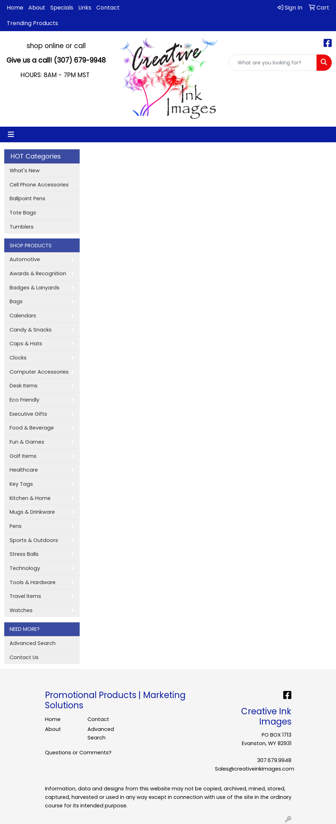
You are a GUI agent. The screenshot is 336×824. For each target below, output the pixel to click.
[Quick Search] (272, 62)
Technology (25, 568)
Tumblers (22, 226)
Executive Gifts (28, 413)
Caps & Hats (26, 343)
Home (15, 8)
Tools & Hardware (33, 582)
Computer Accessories (39, 371)
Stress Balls (24, 554)
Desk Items (24, 385)
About (36, 8)
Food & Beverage (32, 427)
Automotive (25, 259)
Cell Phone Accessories (39, 184)
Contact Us (24, 657)
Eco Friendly (24, 399)
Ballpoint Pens (27, 198)
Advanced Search (33, 643)
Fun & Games (27, 441)
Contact (108, 8)
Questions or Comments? (78, 752)
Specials (61, 8)
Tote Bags (23, 212)
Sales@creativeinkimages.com (254, 768)
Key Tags (21, 484)
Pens (16, 526)
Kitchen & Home (30, 498)
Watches (21, 610)
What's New (25, 170)
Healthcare (24, 469)
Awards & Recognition (38, 273)
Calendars (23, 315)
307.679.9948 (274, 760)
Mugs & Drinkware (32, 511)
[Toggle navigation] (11, 134)
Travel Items (25, 596)
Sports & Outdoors (34, 540)
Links (84, 8)
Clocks (18, 357)
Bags (16, 301)
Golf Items (23, 456)
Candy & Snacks (31, 329)
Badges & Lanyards (34, 287)
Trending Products (32, 23)
